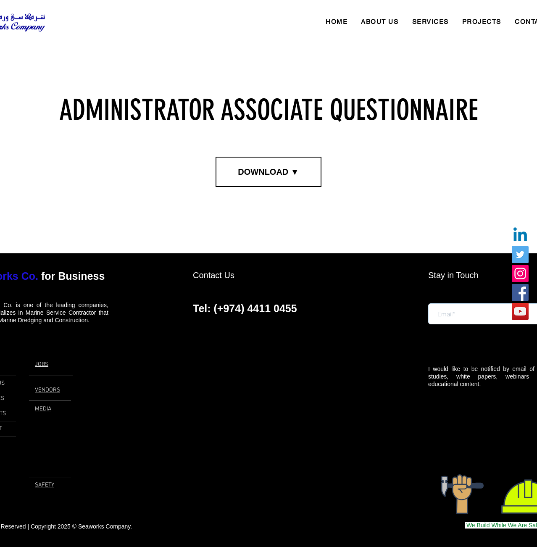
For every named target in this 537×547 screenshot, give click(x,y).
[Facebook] (520, 292)
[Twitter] (520, 254)
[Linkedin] (520, 235)
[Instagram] (520, 273)
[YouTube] (520, 311)
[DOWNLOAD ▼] (268, 172)
